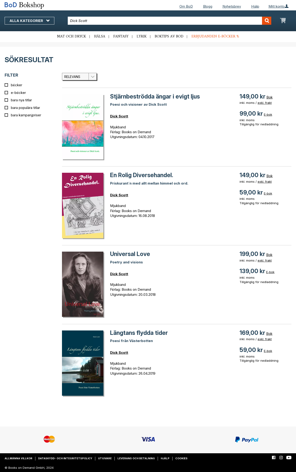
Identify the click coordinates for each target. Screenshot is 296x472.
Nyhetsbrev (231, 6)
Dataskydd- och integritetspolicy (65, 458)
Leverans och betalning (136, 458)
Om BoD (186, 6)
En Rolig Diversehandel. (141, 175)
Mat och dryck (71, 36)
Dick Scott (119, 116)
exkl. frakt (265, 103)
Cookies (181, 458)
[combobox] (169, 21)
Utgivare (105, 458)
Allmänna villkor (18, 458)
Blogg (207, 6)
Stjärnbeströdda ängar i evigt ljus (155, 96)
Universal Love (130, 253)
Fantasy (121, 36)
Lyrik (142, 36)
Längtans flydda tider (139, 332)
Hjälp (255, 6)
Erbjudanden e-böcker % (215, 36)
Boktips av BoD (169, 36)
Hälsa (99, 36)
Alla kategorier (29, 21)
